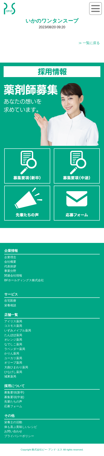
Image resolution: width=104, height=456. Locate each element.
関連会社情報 (13, 275)
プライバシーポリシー (19, 436)
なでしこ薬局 (13, 344)
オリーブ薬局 (13, 362)
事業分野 (10, 270)
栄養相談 (10, 305)
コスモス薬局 (13, 325)
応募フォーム (13, 406)
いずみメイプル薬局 (17, 330)
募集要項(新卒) (14, 392)
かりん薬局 (11, 353)
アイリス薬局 (13, 321)
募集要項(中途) (14, 397)
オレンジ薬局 (13, 339)
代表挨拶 (10, 266)
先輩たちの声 (13, 401)
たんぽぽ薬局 (13, 335)
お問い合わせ (13, 431)
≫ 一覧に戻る (89, 43)
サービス (11, 294)
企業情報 (11, 250)
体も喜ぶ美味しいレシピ (20, 427)
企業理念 (10, 257)
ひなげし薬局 (13, 372)
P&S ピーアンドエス (9, 8)
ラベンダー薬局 (14, 349)
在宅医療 (10, 300)
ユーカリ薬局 (13, 358)
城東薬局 (10, 376)
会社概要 (10, 261)
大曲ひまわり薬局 (16, 367)
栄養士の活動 (13, 422)
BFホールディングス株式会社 (24, 280)
